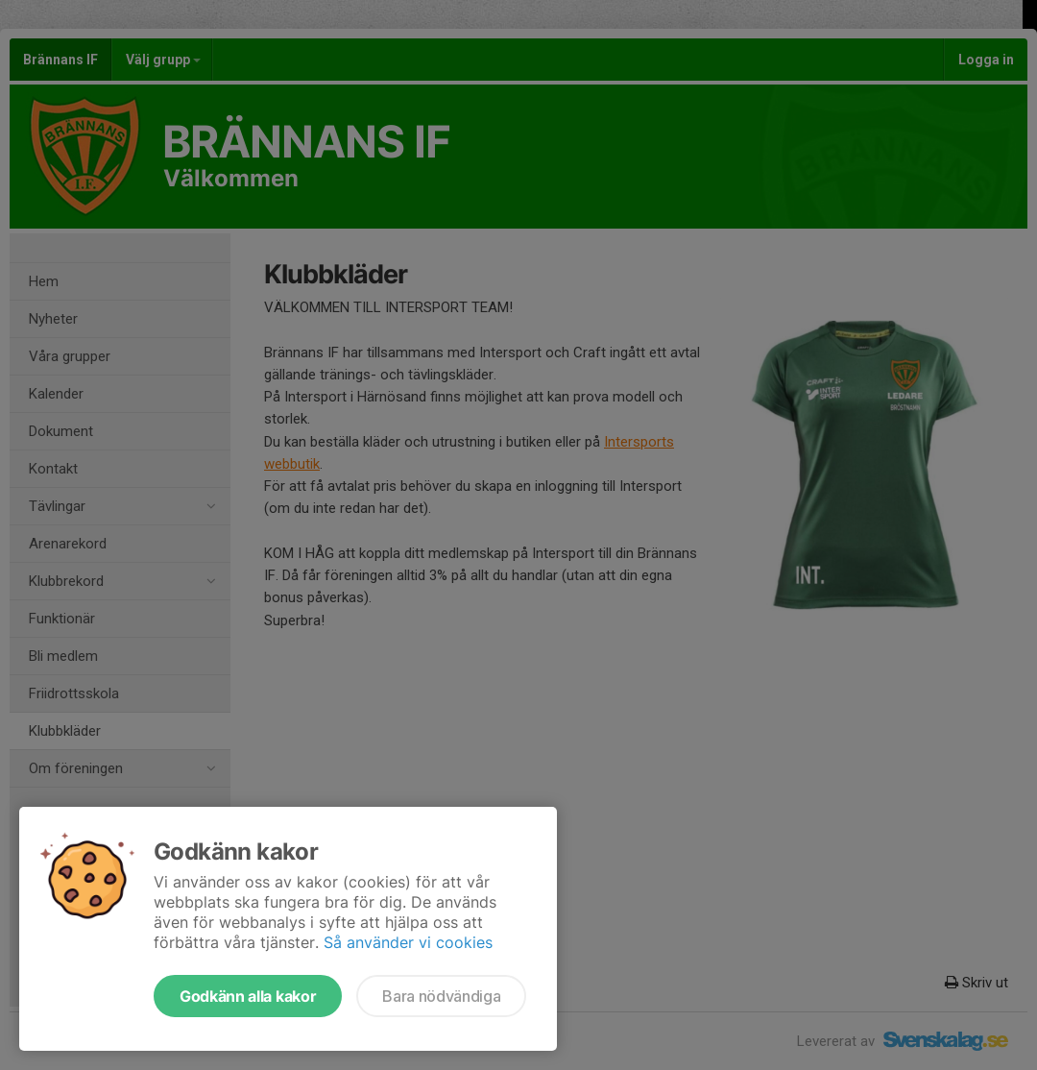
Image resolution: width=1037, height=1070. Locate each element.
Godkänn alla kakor (248, 996)
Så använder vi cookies (408, 942)
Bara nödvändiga (441, 996)
